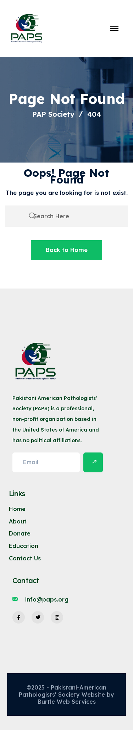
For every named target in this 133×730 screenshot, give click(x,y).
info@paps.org (46, 599)
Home (17, 508)
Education (23, 545)
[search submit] (32, 216)
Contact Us (25, 558)
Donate (20, 533)
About (18, 521)
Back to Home (67, 249)
